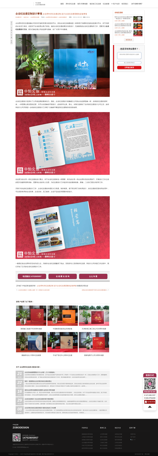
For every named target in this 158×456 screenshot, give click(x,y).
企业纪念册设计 (63, 17)
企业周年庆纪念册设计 (52, 17)
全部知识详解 (118, 434)
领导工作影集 (103, 437)
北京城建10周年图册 (87, 442)
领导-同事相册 (82, 4)
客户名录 (133, 437)
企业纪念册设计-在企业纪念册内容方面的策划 (39, 399)
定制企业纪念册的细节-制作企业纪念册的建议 (94, 290)
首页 (62, 4)
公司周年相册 (103, 434)
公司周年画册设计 (23, 4)
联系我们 (125, 4)
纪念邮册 (106, 4)
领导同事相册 (118, 439)
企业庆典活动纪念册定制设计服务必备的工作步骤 (40, 408)
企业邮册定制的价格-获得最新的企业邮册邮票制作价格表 (124, 31)
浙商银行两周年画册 (87, 439)
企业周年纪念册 (35, 17)
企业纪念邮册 (103, 439)
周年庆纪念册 (70, 4)
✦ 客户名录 (115, 4)
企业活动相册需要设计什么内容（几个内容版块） (40, 372)
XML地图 (38, 454)
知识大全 (26, 17)
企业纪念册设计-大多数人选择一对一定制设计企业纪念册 (34, 290)
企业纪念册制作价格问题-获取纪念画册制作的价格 (123, 24)
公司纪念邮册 (118, 442)
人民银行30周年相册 (87, 437)
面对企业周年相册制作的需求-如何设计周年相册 (40, 390)
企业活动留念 (118, 445)
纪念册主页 (19, 17)
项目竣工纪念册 (95, 4)
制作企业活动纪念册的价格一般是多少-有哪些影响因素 (124, 17)
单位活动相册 (103, 445)
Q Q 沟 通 (93, 276)
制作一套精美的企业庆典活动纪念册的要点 (38, 381)
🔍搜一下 (132, 439)
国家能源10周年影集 (87, 434)
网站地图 (147, 454)
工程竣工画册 (103, 442)
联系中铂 (133, 434)
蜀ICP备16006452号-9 (48, 454)
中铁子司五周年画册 (87, 445)
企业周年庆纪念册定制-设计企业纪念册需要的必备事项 (56, 286)
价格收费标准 (118, 448)
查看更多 (129, 40)
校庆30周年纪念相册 (87, 448)
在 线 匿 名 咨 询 (62, 276)
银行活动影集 (103, 448)
